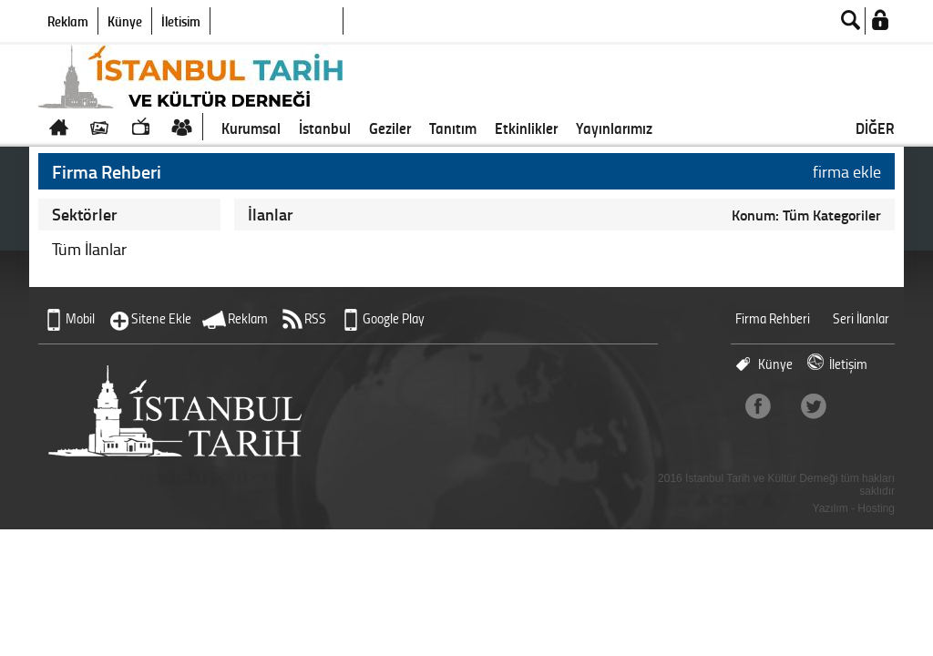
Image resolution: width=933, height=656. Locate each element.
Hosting (876, 508)
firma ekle (847, 171)
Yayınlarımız (614, 127)
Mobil (80, 318)
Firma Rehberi (772, 318)
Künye (125, 21)
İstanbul (325, 127)
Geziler (390, 127)
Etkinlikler (526, 127)
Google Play (394, 318)
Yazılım (830, 508)
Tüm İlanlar (89, 249)
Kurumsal (251, 127)
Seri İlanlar (861, 318)
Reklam (67, 21)
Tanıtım (453, 127)
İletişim (180, 21)
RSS (315, 318)
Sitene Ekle (161, 318)
